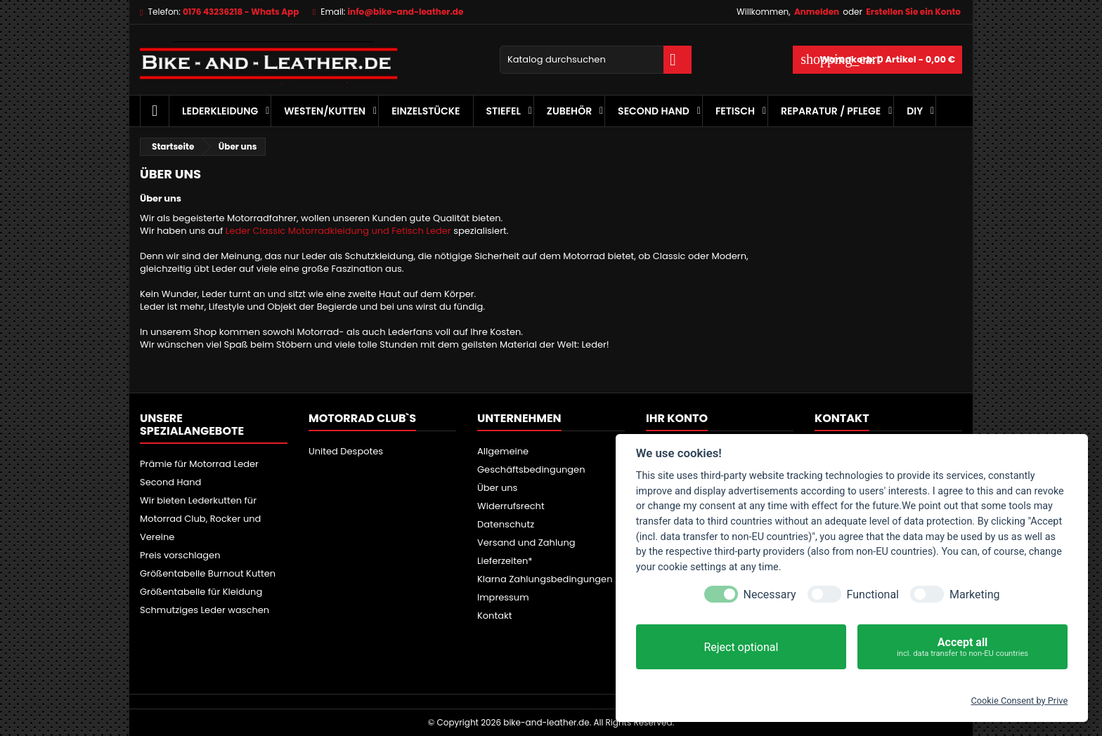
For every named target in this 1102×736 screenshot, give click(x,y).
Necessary (770, 594)
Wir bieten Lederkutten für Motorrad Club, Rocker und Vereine (200, 519)
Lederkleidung (220, 111)
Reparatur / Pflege (831, 111)
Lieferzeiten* (505, 560)
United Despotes (346, 451)
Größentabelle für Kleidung (201, 591)
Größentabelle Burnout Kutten (208, 573)
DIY (915, 111)
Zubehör (569, 111)
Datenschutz (505, 524)
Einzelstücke (425, 111)
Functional (873, 594)
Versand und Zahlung (526, 542)
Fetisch (735, 111)
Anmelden (816, 12)
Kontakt (494, 615)
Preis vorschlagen (180, 555)
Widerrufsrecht (511, 506)
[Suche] (596, 60)
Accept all (962, 647)
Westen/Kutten (324, 111)
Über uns (497, 487)
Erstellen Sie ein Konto (913, 12)
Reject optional (741, 647)
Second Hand (653, 111)
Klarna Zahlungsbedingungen (545, 579)
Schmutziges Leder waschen (204, 610)
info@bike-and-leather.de (406, 12)
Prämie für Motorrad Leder (199, 464)
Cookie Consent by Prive (1019, 700)
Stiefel (503, 111)
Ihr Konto (677, 418)
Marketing (974, 594)
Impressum (503, 597)
